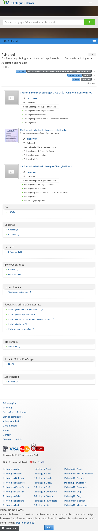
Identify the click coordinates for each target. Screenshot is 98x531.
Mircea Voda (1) (15, 252)
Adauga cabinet (11, 421)
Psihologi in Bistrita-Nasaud (78, 473)
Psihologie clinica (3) (17, 324)
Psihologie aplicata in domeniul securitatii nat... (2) (31, 319)
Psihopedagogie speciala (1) (21, 329)
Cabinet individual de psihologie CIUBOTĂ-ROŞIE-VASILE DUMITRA (56, 92)
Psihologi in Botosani (13, 478)
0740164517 (32, 172)
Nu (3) (11, 364)
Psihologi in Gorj (72, 496)
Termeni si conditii (12, 439)
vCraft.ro (41, 462)
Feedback (10, 528)
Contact (7, 434)
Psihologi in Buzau (43, 482)
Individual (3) (14, 346)
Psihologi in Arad (42, 468)
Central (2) (13, 269)
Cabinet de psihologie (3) (19, 292)
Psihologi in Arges (73, 468)
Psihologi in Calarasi (75, 482)
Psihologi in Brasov (74, 478)
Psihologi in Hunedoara (45, 500)
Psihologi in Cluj (42, 487)
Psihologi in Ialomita (74, 500)
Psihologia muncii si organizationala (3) (25, 309)
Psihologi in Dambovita (45, 491)
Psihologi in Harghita (13, 500)
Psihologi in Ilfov (42, 505)
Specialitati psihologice (15, 412)
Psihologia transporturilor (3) (21, 314)
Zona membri (10, 425)
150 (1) (11, 212)
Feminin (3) (13, 381)
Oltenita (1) (13, 234)
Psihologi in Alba (11, 468)
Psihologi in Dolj (72, 491)
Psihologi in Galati (12, 496)
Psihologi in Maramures (76, 505)
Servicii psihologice (13, 416)
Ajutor (6, 430)
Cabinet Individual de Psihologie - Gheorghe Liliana (46, 166)
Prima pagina (9, 403)
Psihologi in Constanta (75, 487)
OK (49, 527)
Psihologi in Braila (43, 478)
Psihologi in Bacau (12, 473)
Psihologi (7, 407)
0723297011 (32, 139)
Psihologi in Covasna (13, 491)
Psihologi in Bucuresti (14, 482)
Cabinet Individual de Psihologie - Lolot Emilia (43, 129)
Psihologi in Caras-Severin (16, 487)
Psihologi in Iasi (11, 505)
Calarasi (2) (13, 229)
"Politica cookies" (25, 522)
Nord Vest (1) (14, 274)
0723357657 (32, 98)
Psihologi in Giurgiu (43, 496)
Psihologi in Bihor (43, 473)
